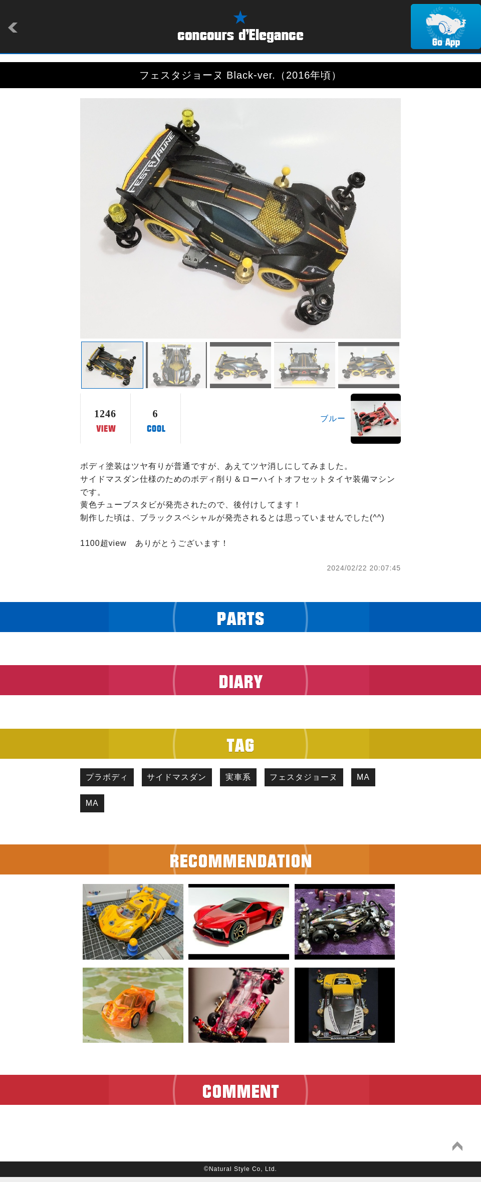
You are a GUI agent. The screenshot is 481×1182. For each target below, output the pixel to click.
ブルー (333, 418)
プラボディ (109, 778)
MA (94, 807)
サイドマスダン (184, 778)
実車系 (251, 778)
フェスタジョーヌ (322, 778)
